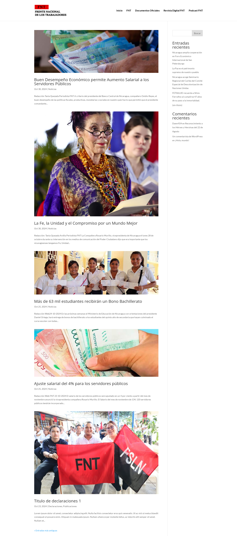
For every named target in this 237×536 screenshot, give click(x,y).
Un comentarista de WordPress (187, 136)
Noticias (52, 89)
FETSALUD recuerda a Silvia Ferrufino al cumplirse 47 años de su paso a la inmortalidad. (187, 97)
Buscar (197, 33)
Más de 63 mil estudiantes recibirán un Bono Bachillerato (88, 301)
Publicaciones (70, 506)
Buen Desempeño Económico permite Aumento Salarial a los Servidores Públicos (91, 81)
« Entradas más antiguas (45, 530)
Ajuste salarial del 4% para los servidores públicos (81, 383)
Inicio (119, 10)
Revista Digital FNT (174, 10)
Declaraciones (55, 506)
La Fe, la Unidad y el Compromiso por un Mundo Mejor (86, 223)
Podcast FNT (196, 10)
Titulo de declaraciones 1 (57, 501)
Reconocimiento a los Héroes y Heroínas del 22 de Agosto (187, 127)
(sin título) (177, 105)
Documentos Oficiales (147, 10)
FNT (128, 10)
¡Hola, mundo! (182, 140)
